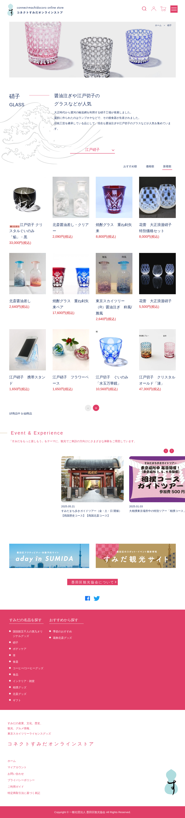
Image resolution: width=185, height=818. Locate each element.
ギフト (17, 700)
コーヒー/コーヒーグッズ (28, 668)
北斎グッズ (19, 693)
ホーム (158, 25)
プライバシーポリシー (21, 780)
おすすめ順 (130, 166)
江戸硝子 (92, 150)
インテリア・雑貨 (24, 681)
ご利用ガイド (16, 786)
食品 (15, 674)
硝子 (169, 25)
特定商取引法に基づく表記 (24, 792)
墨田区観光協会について (93, 582)
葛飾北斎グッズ (62, 637)
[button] (166, 451)
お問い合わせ (16, 773)
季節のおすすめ (62, 631)
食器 (15, 661)
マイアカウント (17, 767)
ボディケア (19, 648)
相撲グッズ (19, 687)
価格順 (150, 166)
